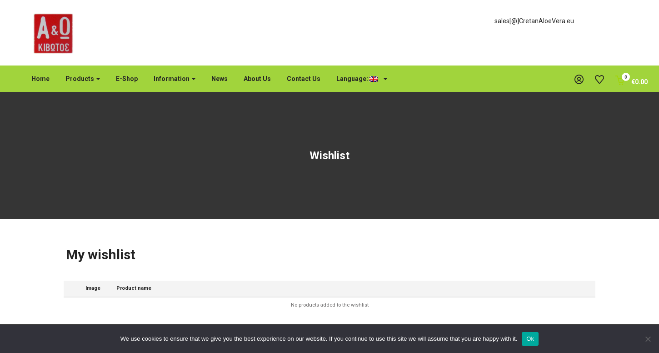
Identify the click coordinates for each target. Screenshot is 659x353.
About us (257, 78)
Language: (361, 78)
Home (40, 78)
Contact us (303, 78)
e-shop (127, 78)
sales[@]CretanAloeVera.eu (534, 21)
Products (82, 78)
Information (174, 78)
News (219, 78)
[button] (631, 82)
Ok (530, 338)
